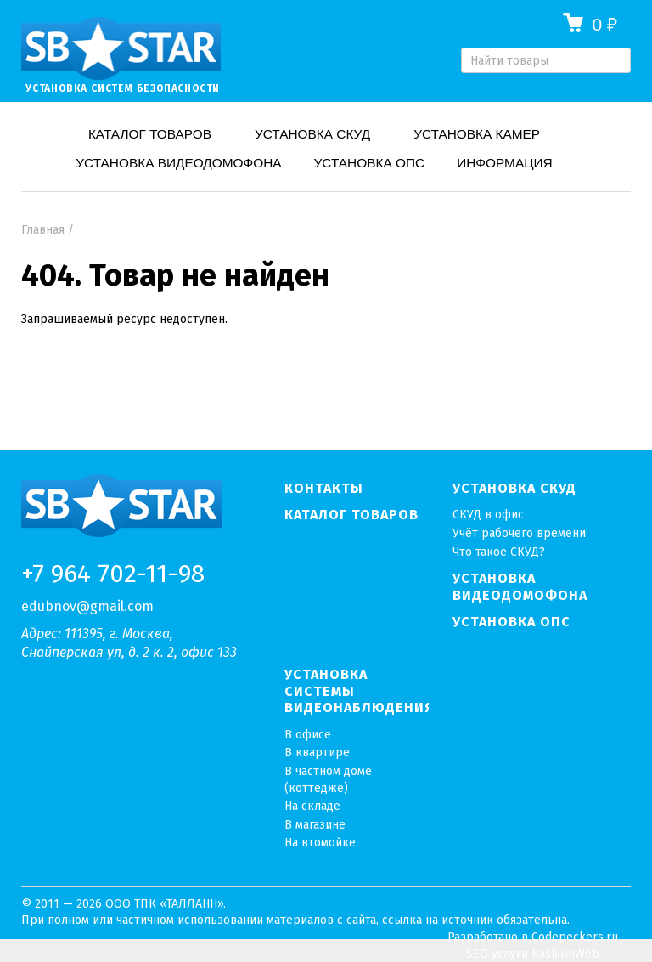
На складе (312, 806)
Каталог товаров (149, 134)
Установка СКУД (312, 134)
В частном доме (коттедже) (328, 779)
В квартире (317, 752)
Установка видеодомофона (178, 163)
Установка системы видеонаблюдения (356, 691)
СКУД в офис (488, 514)
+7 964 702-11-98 (113, 574)
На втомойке (320, 842)
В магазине (315, 825)
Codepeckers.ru (574, 937)
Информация (505, 163)
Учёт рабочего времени (519, 533)
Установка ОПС (369, 163)
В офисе (307, 734)
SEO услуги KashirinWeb (532, 954)
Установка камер (476, 134)
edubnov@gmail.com (87, 606)
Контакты (323, 488)
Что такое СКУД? (498, 552)
